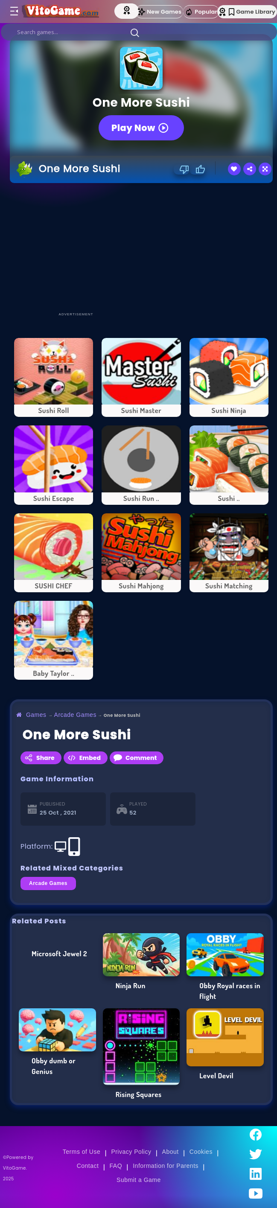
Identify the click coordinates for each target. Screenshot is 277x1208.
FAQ (116, 1165)
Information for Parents (165, 1165)
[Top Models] (127, 9)
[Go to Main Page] (61, 11)
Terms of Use (81, 1151)
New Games (159, 11)
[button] (135, 32)
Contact (88, 1165)
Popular (201, 12)
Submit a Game (139, 1179)
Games (36, 714)
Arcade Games (75, 714)
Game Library (252, 12)
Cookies (201, 1151)
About (170, 1151)
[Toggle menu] (13, 11)
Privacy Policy (131, 1151)
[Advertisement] (143, 247)
